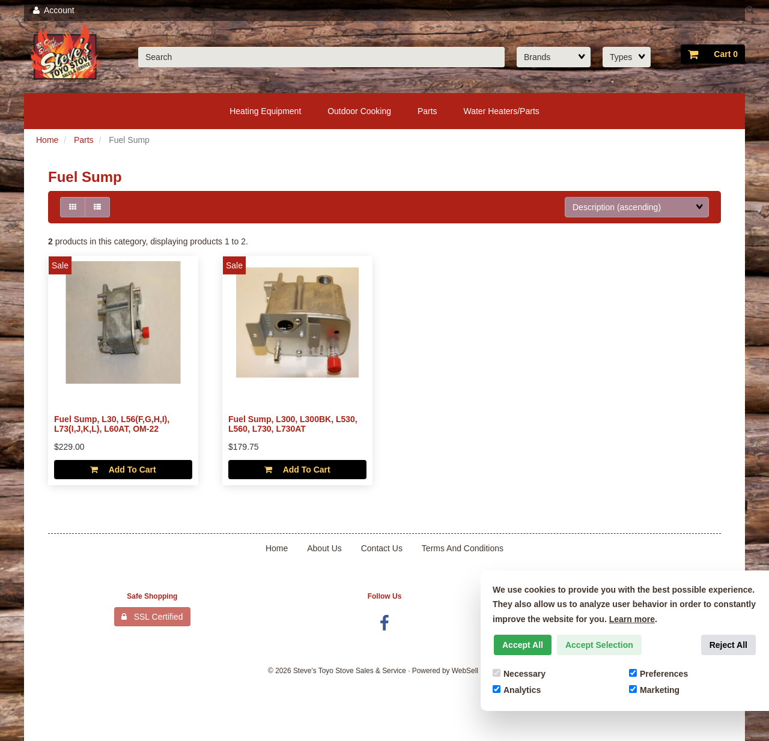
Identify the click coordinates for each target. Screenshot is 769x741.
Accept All (522, 645)
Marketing (654, 690)
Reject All (728, 645)
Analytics (517, 690)
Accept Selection (599, 645)
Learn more (632, 619)
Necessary (519, 674)
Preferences (658, 674)
